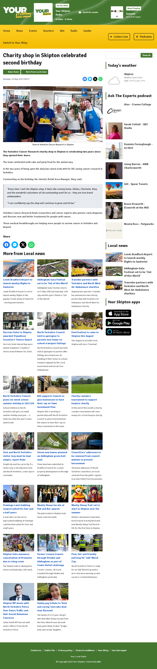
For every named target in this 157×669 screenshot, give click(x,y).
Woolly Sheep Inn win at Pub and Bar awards (52, 497)
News (19, 30)
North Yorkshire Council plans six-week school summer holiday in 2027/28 (18, 390)
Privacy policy (65, 650)
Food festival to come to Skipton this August (87, 324)
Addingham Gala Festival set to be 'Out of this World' (52, 272)
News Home (13, 72)
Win (62, 30)
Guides (87, 30)
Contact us (36, 650)
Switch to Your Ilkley (15, 42)
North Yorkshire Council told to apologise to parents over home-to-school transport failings (52, 328)
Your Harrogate (119, 650)
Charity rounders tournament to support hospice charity (87, 390)
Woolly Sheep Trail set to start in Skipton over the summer (87, 499)
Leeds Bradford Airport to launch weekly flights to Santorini (18, 273)
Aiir (99, 661)
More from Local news (36, 72)
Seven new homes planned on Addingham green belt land (52, 446)
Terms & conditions (85, 650)
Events (33, 30)
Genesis (130, 13)
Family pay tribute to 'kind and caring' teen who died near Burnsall (52, 597)
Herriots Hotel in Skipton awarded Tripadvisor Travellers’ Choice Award (18, 326)
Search (146, 55)
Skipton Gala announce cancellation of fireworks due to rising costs (18, 548)
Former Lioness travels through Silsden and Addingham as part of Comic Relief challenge (52, 550)
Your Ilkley (103, 650)
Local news (118, 245)
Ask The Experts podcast (130, 95)
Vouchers (48, 30)
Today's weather (122, 65)
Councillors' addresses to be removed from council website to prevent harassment (87, 448)
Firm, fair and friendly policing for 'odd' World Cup (87, 548)
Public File (49, 650)
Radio (74, 30)
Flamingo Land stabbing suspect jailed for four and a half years (18, 499)
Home (6, 30)
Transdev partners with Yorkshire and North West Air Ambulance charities (87, 273)
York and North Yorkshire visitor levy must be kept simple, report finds (18, 446)
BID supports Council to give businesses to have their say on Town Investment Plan (52, 392)
